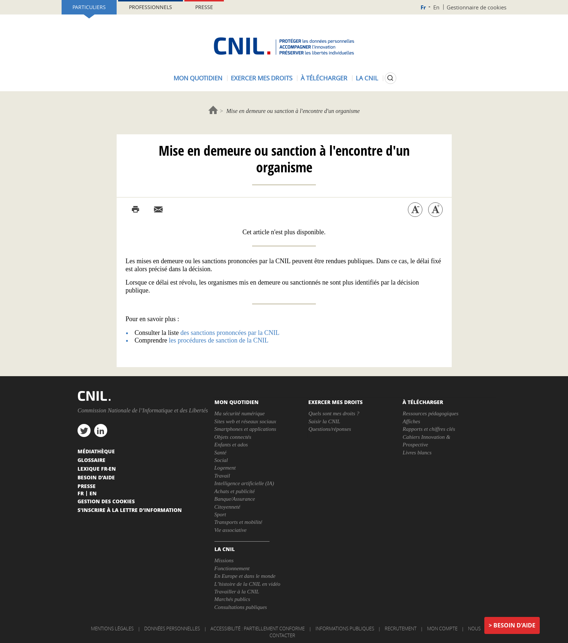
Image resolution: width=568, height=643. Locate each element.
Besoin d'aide (514, 625)
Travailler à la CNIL (236, 591)
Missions (224, 560)
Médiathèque (96, 451)
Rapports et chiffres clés (428, 429)
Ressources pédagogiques (430, 413)
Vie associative (230, 530)
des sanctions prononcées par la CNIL (229, 332)
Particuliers (89, 7)
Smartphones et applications (245, 429)
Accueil (213, 110)
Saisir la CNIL (324, 421)
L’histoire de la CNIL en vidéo (247, 584)
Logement (225, 468)
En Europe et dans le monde (245, 576)
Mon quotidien (198, 78)
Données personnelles (172, 628)
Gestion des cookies (106, 501)
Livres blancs (416, 452)
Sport (220, 514)
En (436, 7)
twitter (84, 430)
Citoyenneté (227, 507)
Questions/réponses (329, 429)
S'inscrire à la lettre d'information (130, 509)
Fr (423, 7)
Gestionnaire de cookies (476, 7)
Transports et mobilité (238, 522)
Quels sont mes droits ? (333, 413)
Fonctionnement (232, 568)
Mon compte (442, 628)
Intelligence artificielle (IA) (244, 483)
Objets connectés (232, 437)
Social (221, 460)
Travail (222, 476)
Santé (220, 452)
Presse (204, 7)
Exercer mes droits (261, 78)
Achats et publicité (234, 491)
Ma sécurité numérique (239, 413)
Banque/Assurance (234, 499)
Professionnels (150, 7)
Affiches (411, 421)
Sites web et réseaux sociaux (245, 421)
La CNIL (367, 78)
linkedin (100, 430)
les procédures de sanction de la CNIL (218, 340)
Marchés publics (232, 599)
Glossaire (91, 459)
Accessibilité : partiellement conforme (257, 628)
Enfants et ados (231, 444)
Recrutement (401, 628)
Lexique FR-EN (97, 468)
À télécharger (324, 78)
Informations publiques (345, 628)
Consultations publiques (240, 607)
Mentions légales (112, 628)
